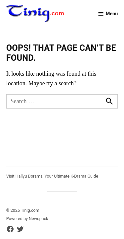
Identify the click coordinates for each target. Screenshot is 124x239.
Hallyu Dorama (29, 176)
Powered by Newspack (27, 218)
